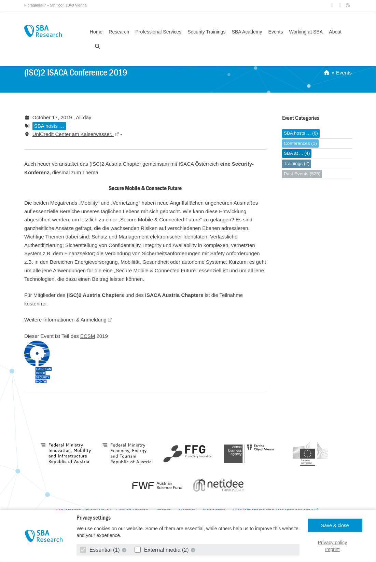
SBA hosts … (49, 126)
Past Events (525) (302, 173)
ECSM (87, 336)
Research (119, 31)
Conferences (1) (300, 143)
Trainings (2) (296, 163)
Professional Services (158, 31)
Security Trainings (206, 31)
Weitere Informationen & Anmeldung (65, 320)
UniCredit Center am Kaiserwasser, (73, 134)
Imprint (332, 549)
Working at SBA (306, 31)
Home (96, 31)
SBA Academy (247, 31)
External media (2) (162, 550)
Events (275, 31)
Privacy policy (332, 542)
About (335, 31)
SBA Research (43, 31)
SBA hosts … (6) (301, 133)
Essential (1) (100, 550)
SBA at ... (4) (297, 153)
